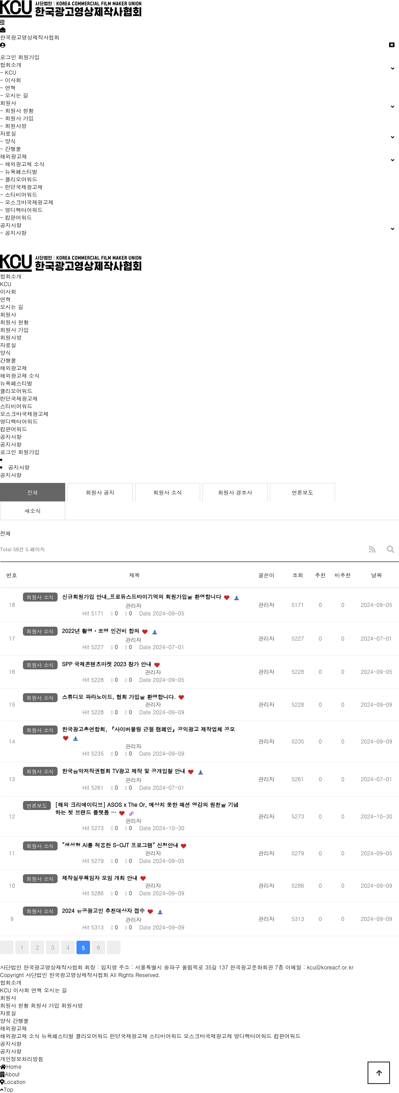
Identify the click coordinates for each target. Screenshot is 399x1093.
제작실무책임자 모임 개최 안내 (100, 877)
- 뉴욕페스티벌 (18, 171)
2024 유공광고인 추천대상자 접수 (104, 910)
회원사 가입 (14, 329)
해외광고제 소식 (20, 375)
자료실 (8, 345)
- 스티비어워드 (18, 194)
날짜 (376, 575)
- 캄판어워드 (16, 217)
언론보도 (303, 492)
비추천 (343, 575)
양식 (5, 352)
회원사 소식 (167, 492)
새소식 (33, 510)
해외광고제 (13, 368)
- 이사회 (10, 80)
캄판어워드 (13, 429)
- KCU (8, 72)
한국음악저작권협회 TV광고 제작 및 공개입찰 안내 (124, 771)
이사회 (8, 291)
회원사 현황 (14, 322)
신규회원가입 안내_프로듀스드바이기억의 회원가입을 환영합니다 (142, 596)
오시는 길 (11, 306)
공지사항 (11, 436)
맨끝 (114, 947)
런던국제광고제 (19, 398)
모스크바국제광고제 (24, 413)
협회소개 (11, 276)
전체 (32, 492)
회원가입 (29, 57)
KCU (5, 284)
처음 (6, 947)
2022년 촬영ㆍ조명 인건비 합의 (101, 630)
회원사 (8, 314)
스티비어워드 (16, 406)
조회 (297, 575)
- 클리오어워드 (18, 179)
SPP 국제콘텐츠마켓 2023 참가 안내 (107, 664)
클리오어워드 (16, 390)
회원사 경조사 (235, 492)
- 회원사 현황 (17, 110)
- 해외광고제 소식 (22, 164)
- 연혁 (8, 87)
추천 (320, 575)
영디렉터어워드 (19, 421)
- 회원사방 (13, 125)
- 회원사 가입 (17, 118)
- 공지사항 (13, 232)
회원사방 (11, 337)
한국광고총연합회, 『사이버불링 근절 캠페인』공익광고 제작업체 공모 (148, 729)
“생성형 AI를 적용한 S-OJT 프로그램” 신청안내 (121, 845)
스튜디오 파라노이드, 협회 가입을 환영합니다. (120, 696)
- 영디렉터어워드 (21, 209)
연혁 (5, 299)
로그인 (8, 57)
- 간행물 (10, 148)
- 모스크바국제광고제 (27, 202)
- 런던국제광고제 (21, 186)
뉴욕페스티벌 (16, 383)
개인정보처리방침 (21, 1058)
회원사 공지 (99, 492)
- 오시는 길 (14, 95)
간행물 (8, 360)
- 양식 (8, 141)
